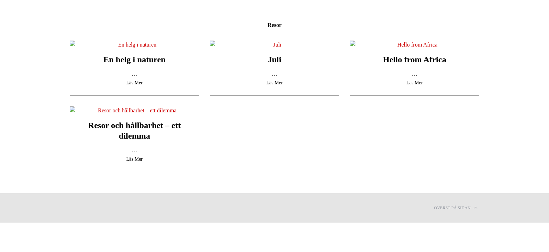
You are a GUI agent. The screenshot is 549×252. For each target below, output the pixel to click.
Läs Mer (134, 82)
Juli (275, 59)
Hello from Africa (414, 59)
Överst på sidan (456, 208)
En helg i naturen (134, 59)
